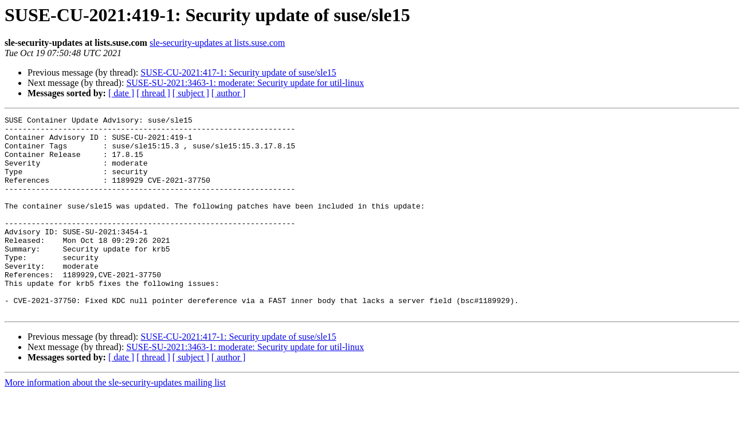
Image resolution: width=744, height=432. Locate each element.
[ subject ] (191, 93)
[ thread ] (153, 93)
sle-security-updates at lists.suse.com (217, 43)
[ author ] (229, 93)
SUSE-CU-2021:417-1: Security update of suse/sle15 (238, 72)
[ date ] (121, 93)
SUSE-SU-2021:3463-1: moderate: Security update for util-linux (245, 83)
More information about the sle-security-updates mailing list (115, 422)
